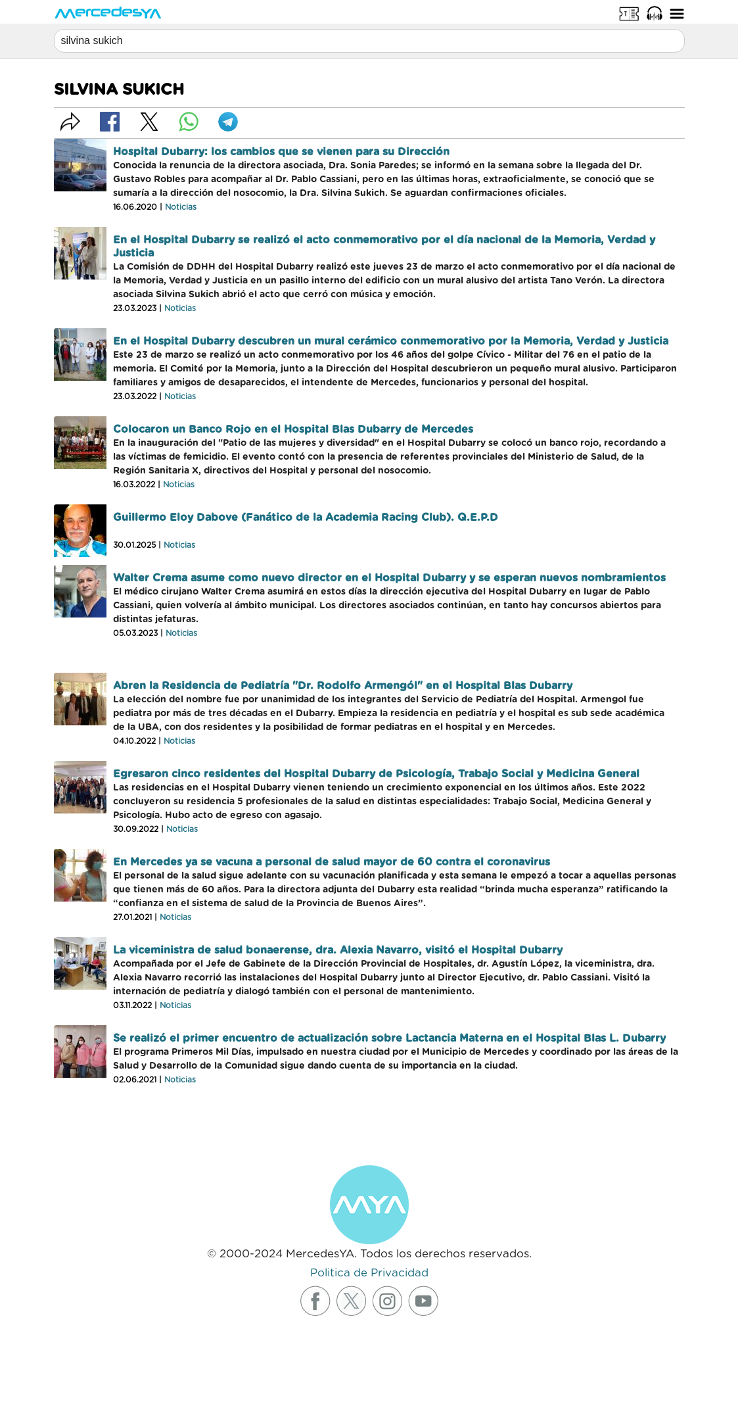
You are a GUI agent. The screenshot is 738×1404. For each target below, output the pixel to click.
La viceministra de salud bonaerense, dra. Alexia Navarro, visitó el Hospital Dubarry (338, 950)
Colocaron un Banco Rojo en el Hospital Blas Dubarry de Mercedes (293, 429)
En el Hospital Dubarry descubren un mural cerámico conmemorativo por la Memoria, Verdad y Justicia (390, 341)
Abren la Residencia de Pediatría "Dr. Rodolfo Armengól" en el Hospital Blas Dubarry (342, 686)
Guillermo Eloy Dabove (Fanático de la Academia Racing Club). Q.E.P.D (305, 517)
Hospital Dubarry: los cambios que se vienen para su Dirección (281, 152)
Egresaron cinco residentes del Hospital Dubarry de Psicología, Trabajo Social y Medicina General (376, 774)
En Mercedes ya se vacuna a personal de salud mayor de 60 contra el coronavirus (331, 862)
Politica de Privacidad (369, 1272)
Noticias (180, 207)
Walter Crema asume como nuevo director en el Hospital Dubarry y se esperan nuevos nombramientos (389, 578)
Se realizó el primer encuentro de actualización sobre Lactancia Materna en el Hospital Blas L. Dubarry (389, 1038)
